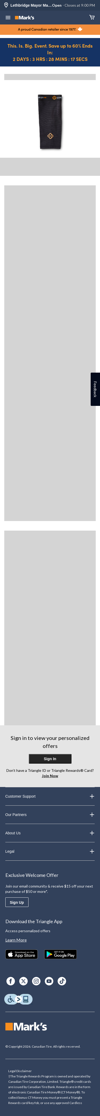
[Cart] (92, 18)
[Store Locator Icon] (6, 5)
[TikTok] (62, 981)
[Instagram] (36, 981)
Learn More (16, 939)
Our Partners (50, 814)
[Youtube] (49, 981)
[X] (23, 981)
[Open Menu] (8, 18)
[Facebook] (10, 981)
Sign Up (17, 902)
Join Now (50, 775)
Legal (50, 851)
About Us (50, 833)
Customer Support (50, 796)
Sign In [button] (50, 759)
